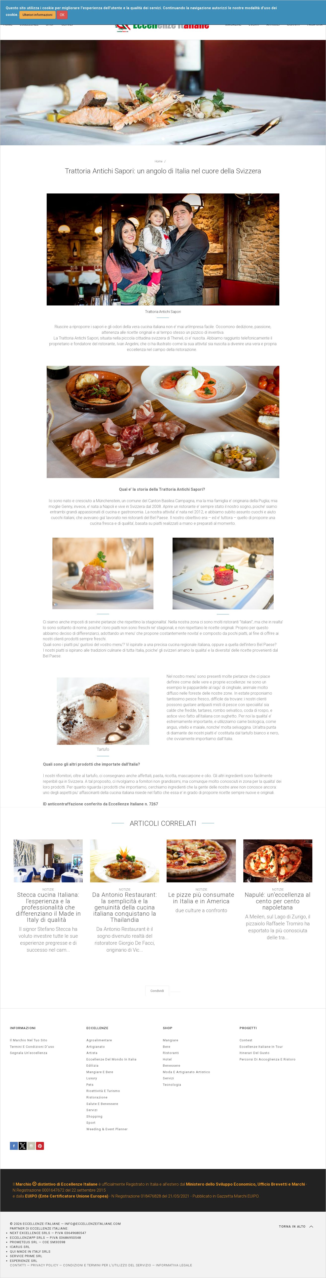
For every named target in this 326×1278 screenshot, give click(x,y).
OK (62, 15)
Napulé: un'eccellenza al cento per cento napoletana (278, 901)
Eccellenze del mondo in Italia (111, 1059)
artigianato (95, 1047)
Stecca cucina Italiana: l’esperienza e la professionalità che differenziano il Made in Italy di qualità (48, 907)
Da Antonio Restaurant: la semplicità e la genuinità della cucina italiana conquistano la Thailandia (124, 907)
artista (92, 1053)
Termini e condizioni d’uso (32, 1047)
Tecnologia (172, 1085)
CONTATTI (18, 1265)
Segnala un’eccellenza (28, 1053)
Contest (246, 1040)
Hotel (167, 1059)
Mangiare (170, 1040)
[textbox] (163, 273)
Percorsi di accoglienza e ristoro (268, 1059)
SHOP (168, 1028)
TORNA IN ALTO (296, 1226)
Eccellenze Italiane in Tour (261, 1047)
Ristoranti (171, 1053)
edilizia (92, 1065)
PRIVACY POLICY (44, 1265)
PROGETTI (248, 1028)
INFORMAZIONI (23, 1028)
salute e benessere (102, 1104)
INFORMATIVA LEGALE (174, 1265)
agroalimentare (99, 1040)
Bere (166, 1047)
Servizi (168, 1078)
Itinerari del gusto (255, 1053)
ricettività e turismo (103, 1091)
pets (90, 1085)
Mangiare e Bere (99, 1072)
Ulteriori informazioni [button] (37, 15)
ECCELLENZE (97, 1028)
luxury (91, 1078)
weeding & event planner (107, 1129)
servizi (92, 1110)
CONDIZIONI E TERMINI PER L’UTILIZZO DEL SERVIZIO (107, 1265)
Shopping (94, 1116)
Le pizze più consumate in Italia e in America (201, 898)
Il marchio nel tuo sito (28, 1040)
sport (91, 1123)
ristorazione (97, 1097)
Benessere (171, 1065)
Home (158, 161)
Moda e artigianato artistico (186, 1072)
